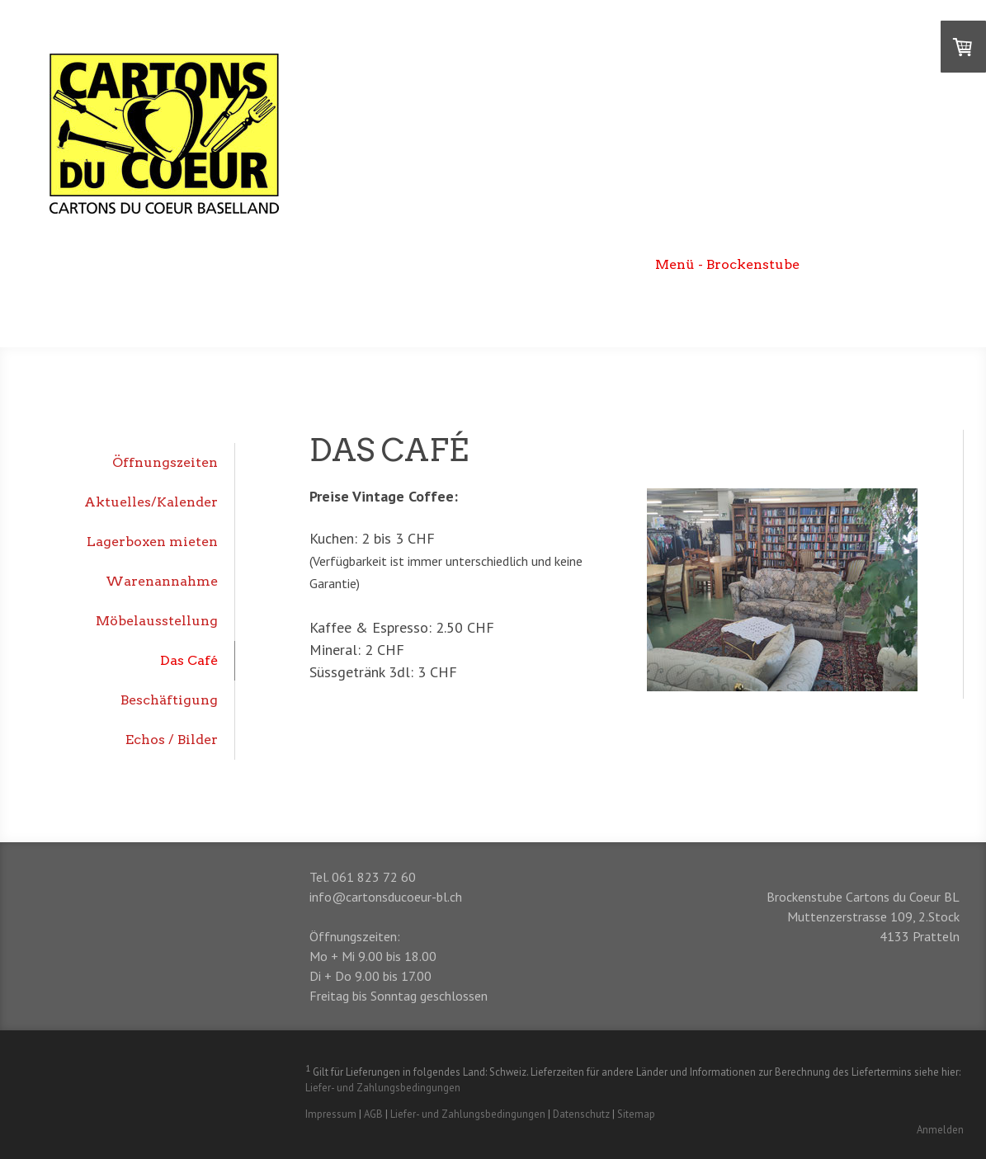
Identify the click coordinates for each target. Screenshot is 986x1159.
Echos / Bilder (171, 739)
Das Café (189, 660)
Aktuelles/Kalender (151, 502)
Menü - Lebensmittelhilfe (543, 264)
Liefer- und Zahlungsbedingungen (382, 1088)
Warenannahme (162, 581)
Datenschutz (581, 1114)
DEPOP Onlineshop (887, 264)
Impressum (330, 1114)
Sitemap (636, 1114)
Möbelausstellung (157, 621)
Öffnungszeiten (165, 462)
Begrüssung (392, 264)
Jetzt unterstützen (727, 306)
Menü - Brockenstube (727, 264)
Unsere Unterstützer (882, 306)
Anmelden (940, 1130)
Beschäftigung (169, 700)
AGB (373, 1114)
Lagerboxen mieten (152, 541)
